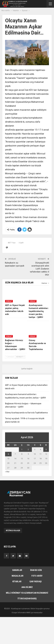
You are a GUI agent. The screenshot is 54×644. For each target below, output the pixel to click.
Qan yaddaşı (35, 581)
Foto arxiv (36, 576)
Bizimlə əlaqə (13, 530)
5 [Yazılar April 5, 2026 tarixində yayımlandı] (46, 449)
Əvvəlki (10, 357)
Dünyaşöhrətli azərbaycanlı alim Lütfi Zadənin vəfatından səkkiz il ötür (39, 268)
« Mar (7, 472)
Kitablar (16, 581)
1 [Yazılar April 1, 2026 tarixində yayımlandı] (21, 449)
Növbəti (20, 357)
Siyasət (9, 301)
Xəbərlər (17, 570)
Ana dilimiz (27, 587)
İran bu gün (36, 570)
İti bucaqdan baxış (27, 598)
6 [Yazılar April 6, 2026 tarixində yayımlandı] (8, 454)
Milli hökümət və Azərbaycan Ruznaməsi (27, 593)
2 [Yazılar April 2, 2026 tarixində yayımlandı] (28, 449)
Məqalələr (17, 576)
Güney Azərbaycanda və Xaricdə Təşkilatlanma (26, 412)
